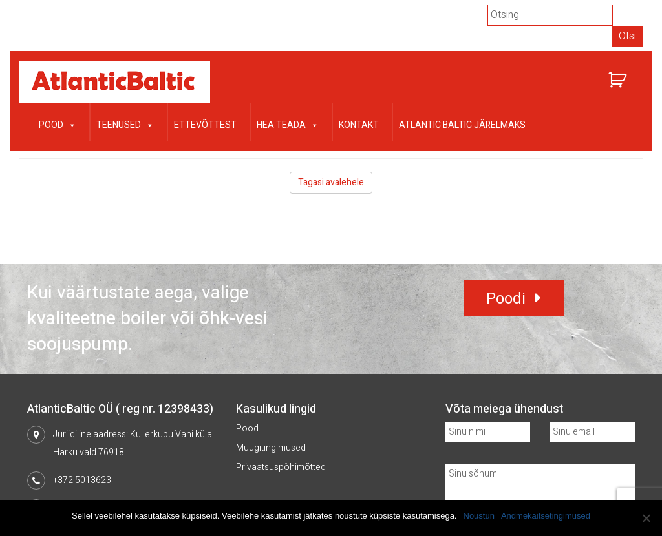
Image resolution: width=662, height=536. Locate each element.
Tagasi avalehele (331, 182)
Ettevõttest (205, 125)
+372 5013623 (82, 480)
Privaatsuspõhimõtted (281, 467)
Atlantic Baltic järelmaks (462, 125)
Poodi (506, 298)
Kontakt (359, 125)
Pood (57, 123)
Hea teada (288, 123)
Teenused (125, 123)
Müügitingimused (271, 448)
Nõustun (479, 516)
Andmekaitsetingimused (545, 516)
